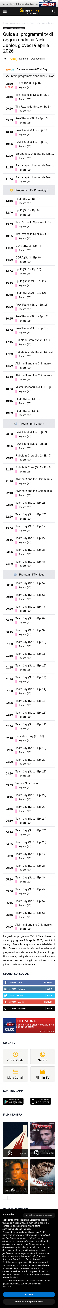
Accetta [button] (29, 1294)
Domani (23, 58)
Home (5, 23)
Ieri (5, 58)
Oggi (13, 58)
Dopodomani (38, 58)
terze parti (7, 1235)
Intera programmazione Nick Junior (29, 76)
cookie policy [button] (25, 1229)
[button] (39, 1214)
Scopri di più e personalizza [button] (29, 1301)
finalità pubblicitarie (36, 1250)
